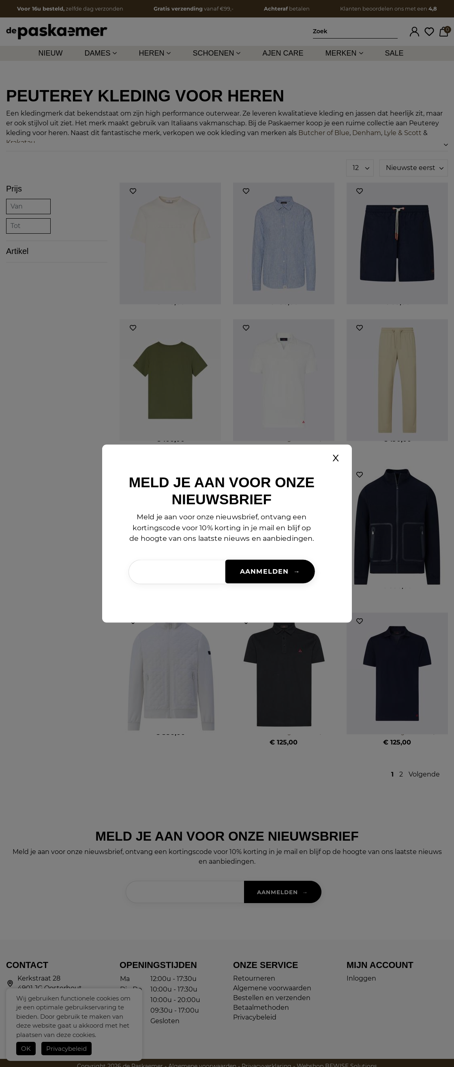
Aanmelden (264, 572)
